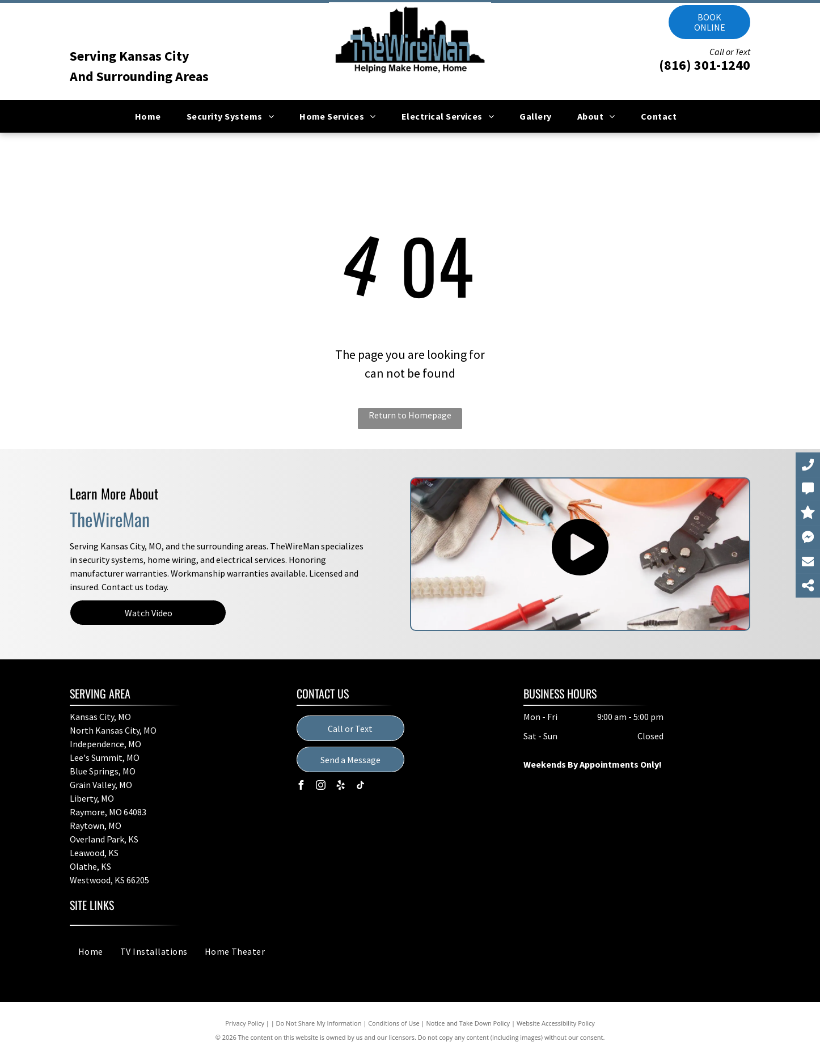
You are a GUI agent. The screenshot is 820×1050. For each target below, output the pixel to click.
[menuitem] (152, 116)
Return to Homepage (410, 415)
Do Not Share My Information (319, 1023)
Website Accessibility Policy (556, 1023)
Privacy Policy (244, 1023)
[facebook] (301, 786)
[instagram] (321, 786)
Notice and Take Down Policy (468, 1023)
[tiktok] (360, 786)
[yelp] (340, 786)
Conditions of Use (394, 1023)
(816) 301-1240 (704, 65)
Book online (709, 22)
